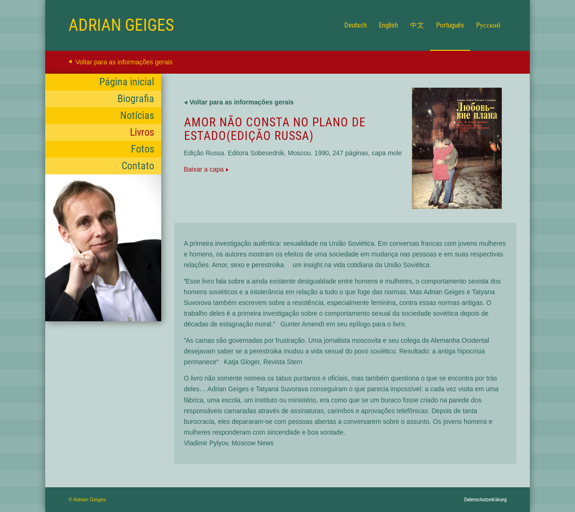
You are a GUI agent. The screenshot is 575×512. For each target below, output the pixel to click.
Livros (142, 132)
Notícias (137, 115)
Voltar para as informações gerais (124, 62)
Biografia (135, 98)
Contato (138, 166)
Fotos (142, 149)
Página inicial (126, 82)
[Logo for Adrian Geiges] (121, 25)
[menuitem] (355, 25)
